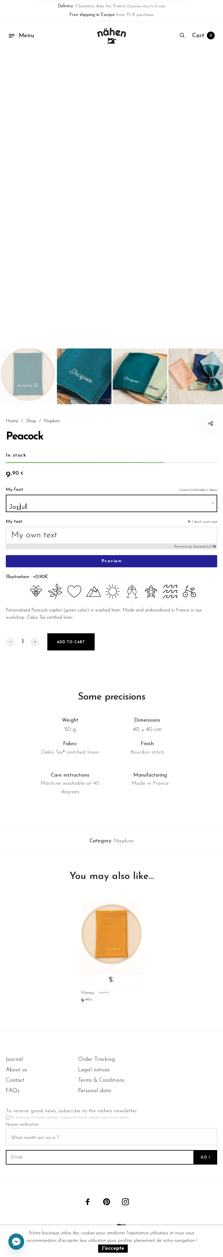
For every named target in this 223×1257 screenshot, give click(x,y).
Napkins (52, 421)
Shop (31, 421)
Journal (14, 1059)
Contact (15, 1080)
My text (14, 529)
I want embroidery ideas (198, 497)
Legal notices (93, 1070)
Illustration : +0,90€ (27, 584)
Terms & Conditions (101, 1080)
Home (12, 421)
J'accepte (113, 1248)
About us (16, 1070)
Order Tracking (96, 1059)
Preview (111, 568)
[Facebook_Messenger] (16, 1242)
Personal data (94, 1091)
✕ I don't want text (202, 529)
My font (14, 497)
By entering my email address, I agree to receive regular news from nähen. (70, 1117)
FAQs (12, 1091)
